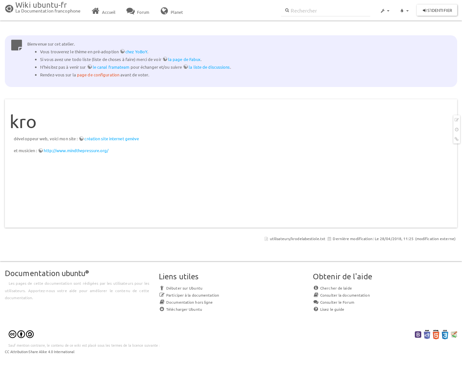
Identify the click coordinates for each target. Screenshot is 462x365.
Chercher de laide (332, 288)
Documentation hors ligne (186, 302)
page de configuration (98, 74)
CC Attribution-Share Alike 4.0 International (39, 351)
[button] (384, 7)
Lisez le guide (328, 309)
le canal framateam (111, 67)
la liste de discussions (209, 67)
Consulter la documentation (341, 295)
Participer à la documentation (189, 295)
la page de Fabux (184, 59)
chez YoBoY (136, 51)
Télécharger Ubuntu (180, 309)
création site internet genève (111, 138)
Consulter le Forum (333, 302)
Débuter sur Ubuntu (180, 288)
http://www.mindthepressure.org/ (76, 150)
